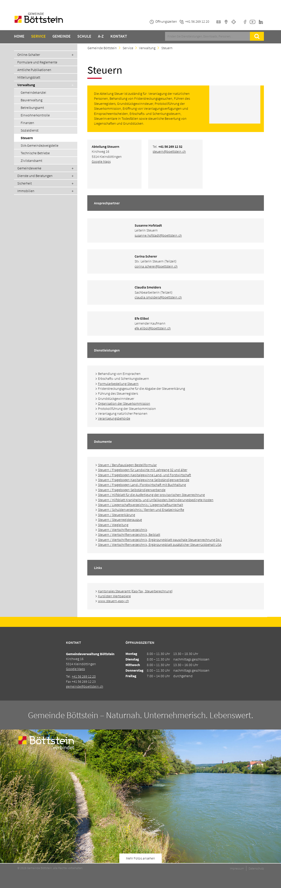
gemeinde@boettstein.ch (84, 686)
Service (38, 36)
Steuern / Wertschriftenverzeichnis (122, 529)
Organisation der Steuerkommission (124, 403)
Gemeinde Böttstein (102, 48)
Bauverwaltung (31, 100)
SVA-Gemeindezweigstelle (39, 145)
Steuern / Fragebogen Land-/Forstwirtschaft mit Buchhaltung (142, 484)
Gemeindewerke (29, 168)
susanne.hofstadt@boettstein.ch (158, 235)
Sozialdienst (29, 130)
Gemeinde (61, 36)
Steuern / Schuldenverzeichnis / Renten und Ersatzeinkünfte (141, 509)
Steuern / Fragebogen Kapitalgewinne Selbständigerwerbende (143, 480)
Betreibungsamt (32, 107)
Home (19, 36)
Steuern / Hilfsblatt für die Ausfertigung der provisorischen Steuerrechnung (151, 494)
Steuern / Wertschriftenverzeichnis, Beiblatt (129, 534)
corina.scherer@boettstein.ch (156, 266)
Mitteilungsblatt (28, 77)
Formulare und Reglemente (37, 62)
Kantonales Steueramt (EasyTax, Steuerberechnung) (135, 591)
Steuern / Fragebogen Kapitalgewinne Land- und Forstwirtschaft (144, 475)
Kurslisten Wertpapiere (114, 596)
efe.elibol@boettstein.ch (153, 328)
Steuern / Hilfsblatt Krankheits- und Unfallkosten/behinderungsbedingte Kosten (155, 500)
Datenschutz (256, 868)
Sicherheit (24, 183)
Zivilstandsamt (31, 160)
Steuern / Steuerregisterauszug (120, 519)
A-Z (101, 36)
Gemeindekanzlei (33, 92)
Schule (84, 36)
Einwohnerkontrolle (35, 115)
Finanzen (27, 122)
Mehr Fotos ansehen (140, 858)
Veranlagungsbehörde (114, 418)
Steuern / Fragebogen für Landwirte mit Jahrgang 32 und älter (142, 469)
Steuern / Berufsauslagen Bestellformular (127, 465)
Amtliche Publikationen (34, 69)
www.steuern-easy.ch (113, 601)
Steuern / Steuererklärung (116, 514)
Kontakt (118, 36)
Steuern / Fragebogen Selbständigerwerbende (131, 490)
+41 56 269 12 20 (84, 676)
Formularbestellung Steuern (118, 383)
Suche (257, 36)
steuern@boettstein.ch (169, 151)
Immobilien (25, 191)
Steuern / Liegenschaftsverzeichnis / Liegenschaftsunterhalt (140, 504)
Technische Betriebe (35, 153)
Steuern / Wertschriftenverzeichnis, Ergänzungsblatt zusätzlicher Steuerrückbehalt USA (159, 544)
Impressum (237, 868)
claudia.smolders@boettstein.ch (158, 297)
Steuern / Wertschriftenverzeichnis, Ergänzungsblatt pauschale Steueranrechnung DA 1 (160, 539)
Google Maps (101, 161)
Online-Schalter (28, 54)
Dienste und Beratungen (35, 175)
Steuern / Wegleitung (113, 524)
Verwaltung (26, 85)
